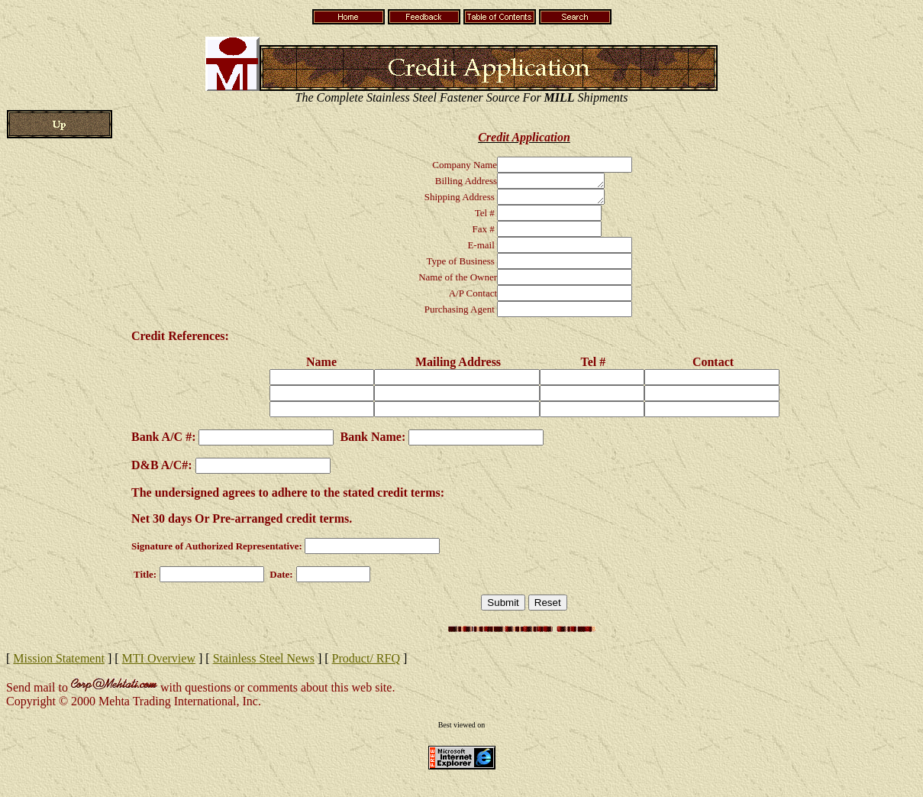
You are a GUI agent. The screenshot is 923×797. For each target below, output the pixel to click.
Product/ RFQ (366, 662)
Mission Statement (59, 662)
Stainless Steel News (264, 662)
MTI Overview (158, 662)
